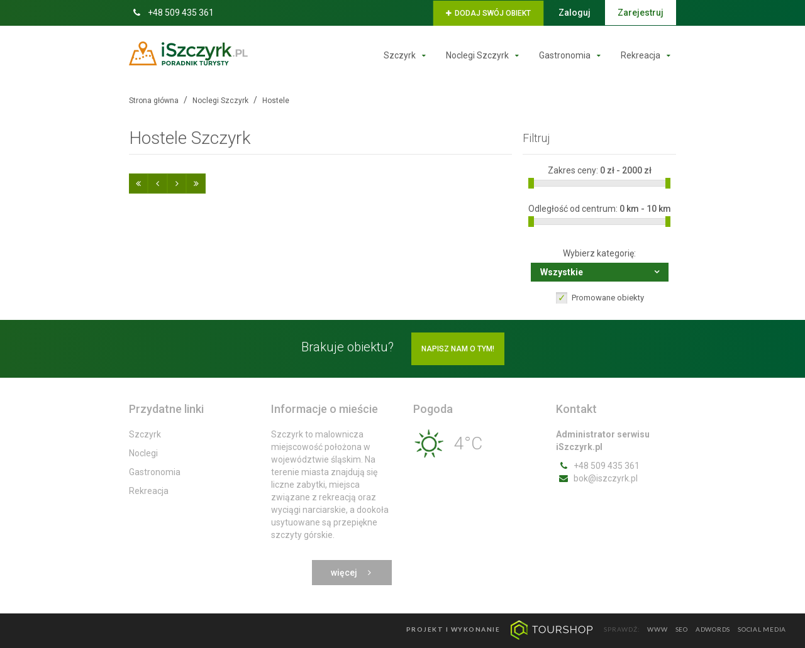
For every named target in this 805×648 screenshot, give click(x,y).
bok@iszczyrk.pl (597, 478)
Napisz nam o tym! (457, 348)
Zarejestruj (640, 13)
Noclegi (143, 453)
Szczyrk (407, 55)
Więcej (352, 573)
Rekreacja (648, 55)
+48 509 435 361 (171, 13)
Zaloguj (574, 13)
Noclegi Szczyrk (485, 55)
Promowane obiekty (608, 297)
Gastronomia (572, 55)
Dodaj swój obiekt (488, 13)
